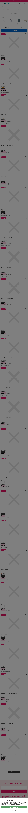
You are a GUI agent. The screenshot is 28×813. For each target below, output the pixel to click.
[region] (14, 805)
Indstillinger (14, 810)
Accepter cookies (14, 807)
